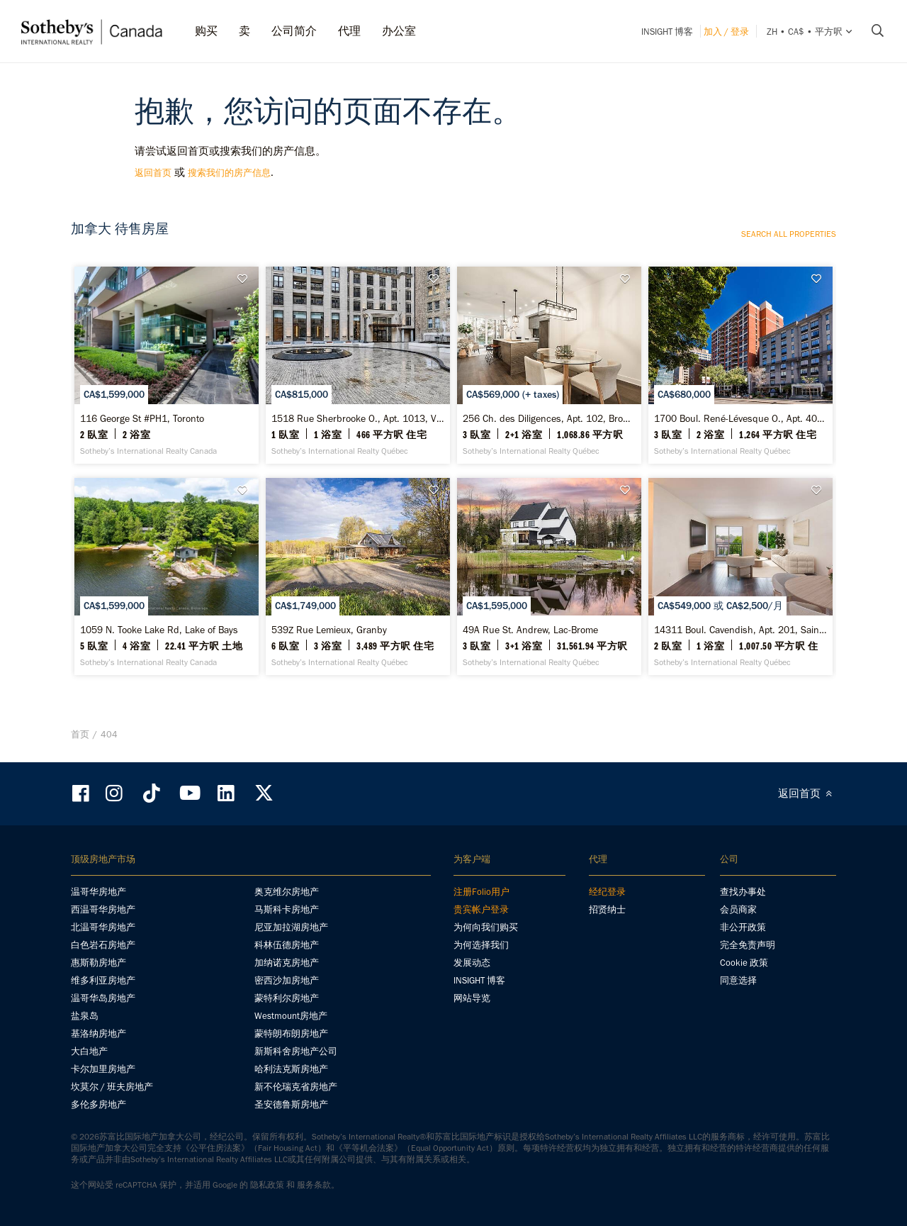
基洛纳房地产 (98, 1033)
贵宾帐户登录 (481, 909)
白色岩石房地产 (103, 945)
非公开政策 (743, 927)
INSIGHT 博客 (667, 31)
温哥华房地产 (98, 891)
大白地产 (89, 1051)
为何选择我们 (481, 945)
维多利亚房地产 (103, 980)
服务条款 (314, 1185)
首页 (80, 734)
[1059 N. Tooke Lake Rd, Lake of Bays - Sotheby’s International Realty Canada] (166, 576)
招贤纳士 (607, 909)
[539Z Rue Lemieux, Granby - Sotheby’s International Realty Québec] (357, 576)
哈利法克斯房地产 (291, 1069)
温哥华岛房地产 (103, 998)
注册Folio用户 (481, 891)
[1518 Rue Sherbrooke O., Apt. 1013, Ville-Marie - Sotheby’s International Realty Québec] (357, 365)
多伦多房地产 (98, 1104)
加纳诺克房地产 (286, 962)
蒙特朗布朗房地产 (291, 1033)
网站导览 (472, 998)
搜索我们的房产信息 (229, 172)
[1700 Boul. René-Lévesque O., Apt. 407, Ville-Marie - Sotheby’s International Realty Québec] (740, 365)
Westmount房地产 (290, 1015)
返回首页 (153, 172)
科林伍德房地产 (286, 945)
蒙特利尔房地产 (286, 998)
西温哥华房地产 (103, 909)
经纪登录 (607, 891)
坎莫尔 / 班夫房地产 (112, 1086)
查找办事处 (743, 891)
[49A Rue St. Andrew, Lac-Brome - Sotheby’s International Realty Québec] (549, 576)
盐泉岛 (84, 1015)
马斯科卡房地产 (286, 909)
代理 (349, 31)
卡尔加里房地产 (103, 1069)
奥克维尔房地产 (286, 891)
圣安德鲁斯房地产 (291, 1104)
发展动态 (472, 962)
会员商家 (738, 909)
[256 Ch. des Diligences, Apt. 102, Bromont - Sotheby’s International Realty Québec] (549, 365)
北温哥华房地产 (103, 927)
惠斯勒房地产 (98, 962)
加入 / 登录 (726, 31)
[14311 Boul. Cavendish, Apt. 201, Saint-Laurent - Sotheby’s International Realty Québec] (740, 576)
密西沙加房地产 (286, 980)
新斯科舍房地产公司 (295, 1051)
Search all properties (788, 234)
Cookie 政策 (744, 962)
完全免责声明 (747, 945)
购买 (206, 31)
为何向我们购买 (486, 927)
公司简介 (294, 31)
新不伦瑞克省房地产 (295, 1086)
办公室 (399, 31)
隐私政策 (267, 1185)
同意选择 (738, 980)
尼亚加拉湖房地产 (291, 927)
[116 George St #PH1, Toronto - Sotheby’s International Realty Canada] (166, 365)
